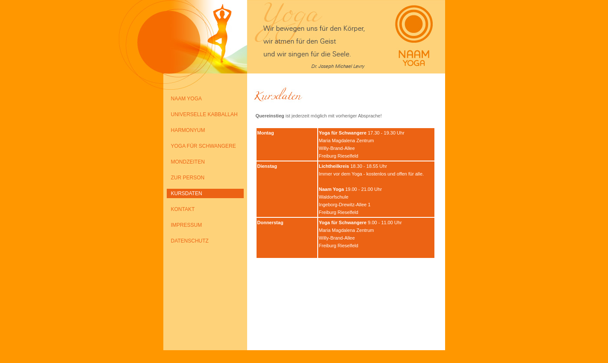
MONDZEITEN (188, 162)
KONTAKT (183, 209)
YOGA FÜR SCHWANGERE (203, 146)
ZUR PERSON (188, 178)
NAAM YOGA (186, 99)
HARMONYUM (188, 130)
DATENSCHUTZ (190, 241)
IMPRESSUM (186, 225)
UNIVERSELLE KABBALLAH (204, 114)
